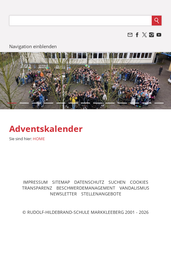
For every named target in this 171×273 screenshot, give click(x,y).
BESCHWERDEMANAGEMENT (85, 188)
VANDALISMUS (134, 188)
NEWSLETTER (63, 194)
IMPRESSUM (35, 182)
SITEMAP (61, 182)
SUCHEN (117, 182)
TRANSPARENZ (37, 188)
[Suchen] (81, 20)
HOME (39, 138)
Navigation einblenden (33, 46)
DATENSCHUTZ (89, 182)
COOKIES (139, 182)
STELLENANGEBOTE (101, 194)
